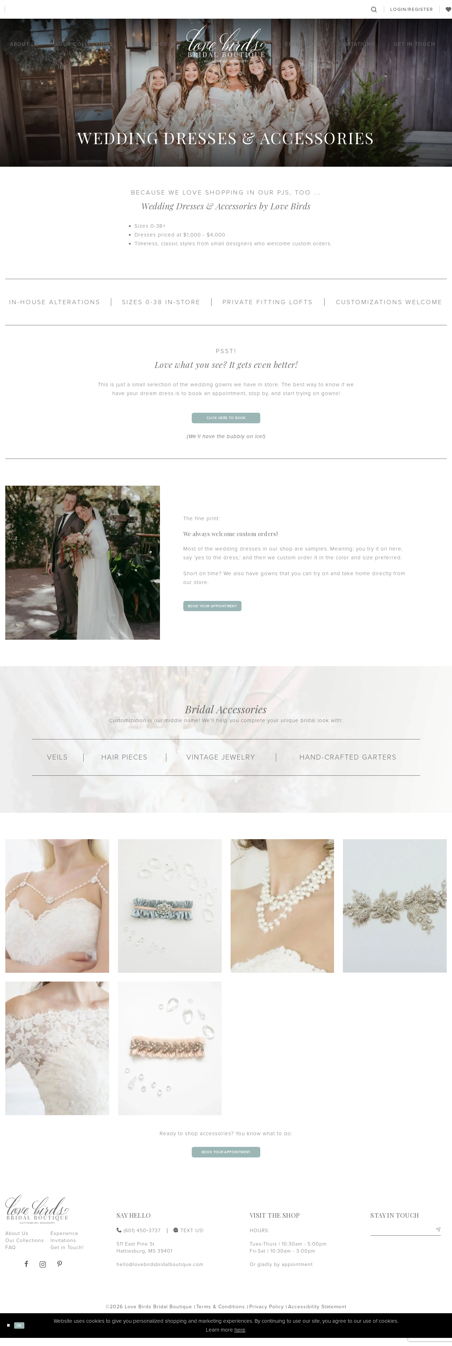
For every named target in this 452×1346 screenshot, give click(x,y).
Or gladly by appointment (281, 1273)
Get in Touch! (67, 1256)
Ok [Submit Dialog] (24, 1333)
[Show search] (374, 9)
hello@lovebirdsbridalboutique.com (160, 1273)
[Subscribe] (437, 1240)
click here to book (226, 420)
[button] (412, 9)
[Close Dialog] (10, 1334)
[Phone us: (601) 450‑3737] (26, 9)
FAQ (10, 1256)
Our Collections (24, 1249)
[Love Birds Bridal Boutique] (226, 44)
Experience (64, 1242)
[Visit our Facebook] (26, 1272)
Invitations (63, 1249)
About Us (16, 1242)
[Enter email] (405, 1240)
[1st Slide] (82, 567)
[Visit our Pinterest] (59, 1272)
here (239, 1338)
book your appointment (224, 610)
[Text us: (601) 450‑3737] (77, 9)
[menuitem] (77, 9)
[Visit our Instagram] (43, 1272)
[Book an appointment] (225, 9)
